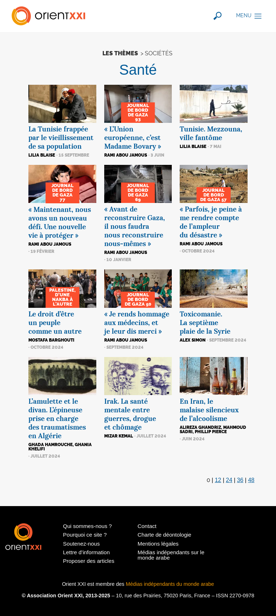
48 (251, 480)
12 (218, 480)
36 (240, 480)
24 (229, 480)
